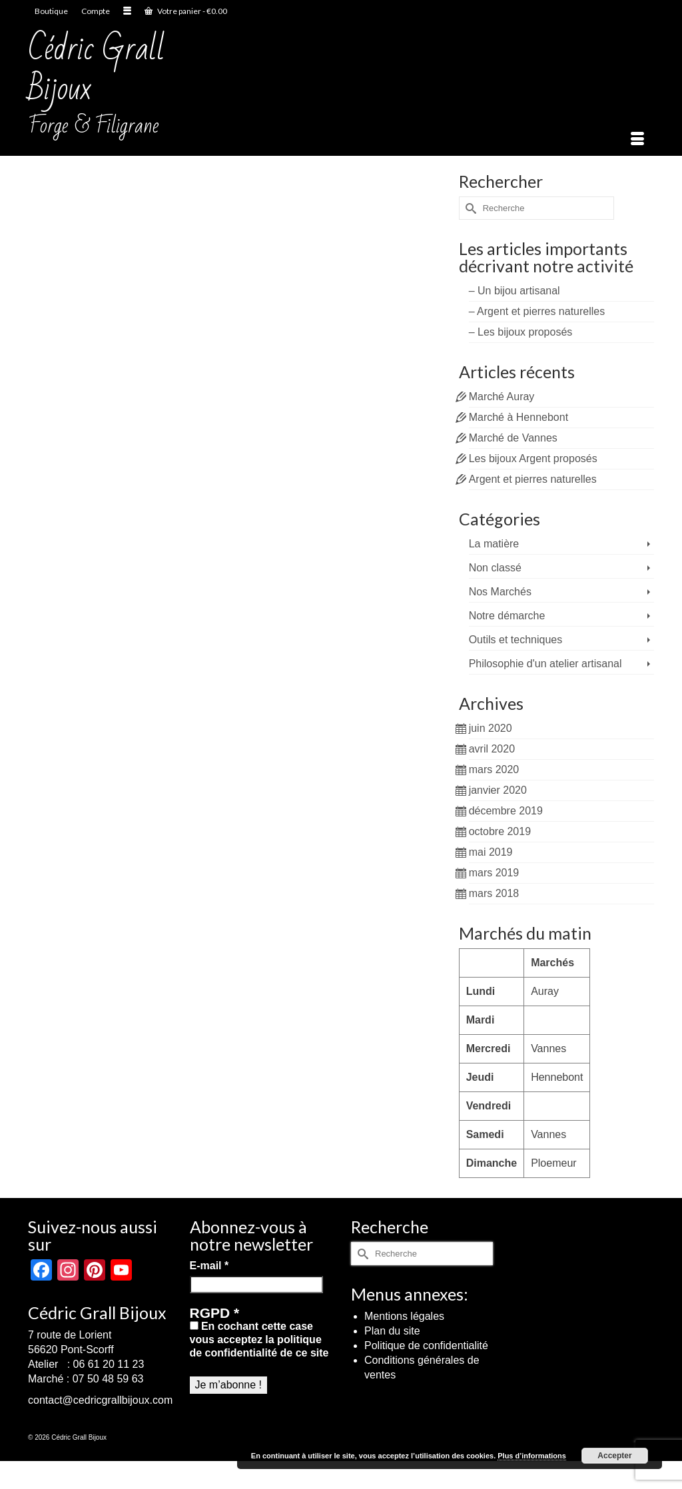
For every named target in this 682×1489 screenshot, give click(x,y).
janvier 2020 (498, 790)
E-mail (209, 1265)
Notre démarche (507, 615)
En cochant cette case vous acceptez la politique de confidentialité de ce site (259, 1339)
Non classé (495, 567)
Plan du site (392, 1331)
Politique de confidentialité (426, 1345)
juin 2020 (490, 728)
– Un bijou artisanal (514, 290)
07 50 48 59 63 (108, 1378)
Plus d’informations (532, 1456)
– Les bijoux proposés (521, 332)
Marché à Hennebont (518, 417)
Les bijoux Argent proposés (533, 458)
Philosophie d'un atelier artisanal (545, 663)
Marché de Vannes (513, 438)
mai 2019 (491, 852)
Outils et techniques (516, 639)
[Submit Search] (469, 208)
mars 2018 (494, 893)
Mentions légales (404, 1316)
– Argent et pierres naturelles (537, 311)
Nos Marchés (500, 591)
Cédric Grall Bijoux (96, 69)
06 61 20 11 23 (109, 1364)
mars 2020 (494, 769)
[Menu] (637, 139)
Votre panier (186, 11)
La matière (494, 543)
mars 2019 (494, 872)
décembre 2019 (506, 810)
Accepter (614, 1455)
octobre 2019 (500, 831)
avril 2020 (492, 748)
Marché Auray (502, 396)
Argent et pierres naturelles (533, 479)
